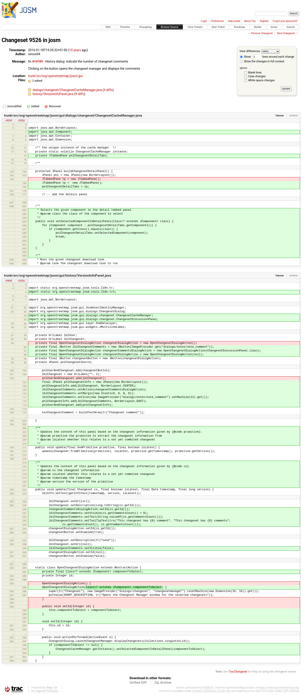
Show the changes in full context (262, 61)
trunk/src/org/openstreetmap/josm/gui (55, 76)
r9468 (8, 280)
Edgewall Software (46, 691)
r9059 (8, 120)
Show (245, 56)
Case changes (257, 76)
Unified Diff (138, 683)
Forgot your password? (285, 21)
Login (204, 21)
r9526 (21, 120)
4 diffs (108, 90)
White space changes (261, 80)
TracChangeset (238, 671)
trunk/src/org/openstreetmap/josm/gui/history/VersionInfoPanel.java (57, 276)
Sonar (274, 27)
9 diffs (79, 94)
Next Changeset (286, 33)
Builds (258, 27)
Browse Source (170, 27)
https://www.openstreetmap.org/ (278, 687)
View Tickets (195, 27)
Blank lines (255, 72)
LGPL (285, 691)
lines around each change (273, 56)
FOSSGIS (207, 687)
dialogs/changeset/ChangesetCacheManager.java (68, 90)
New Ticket (218, 27)
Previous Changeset (261, 33)
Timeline (125, 27)
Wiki (108, 27)
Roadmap (239, 27)
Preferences (217, 21)
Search (291, 27)
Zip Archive (163, 683)
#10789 (37, 61)
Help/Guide (234, 21)
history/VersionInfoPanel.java (53, 94)
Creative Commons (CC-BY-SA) (211, 691)
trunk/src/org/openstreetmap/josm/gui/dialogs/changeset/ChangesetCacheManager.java (73, 115)
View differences (249, 51)
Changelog (145, 27)
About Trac (250, 21)
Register (264, 21)
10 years (75, 50)
